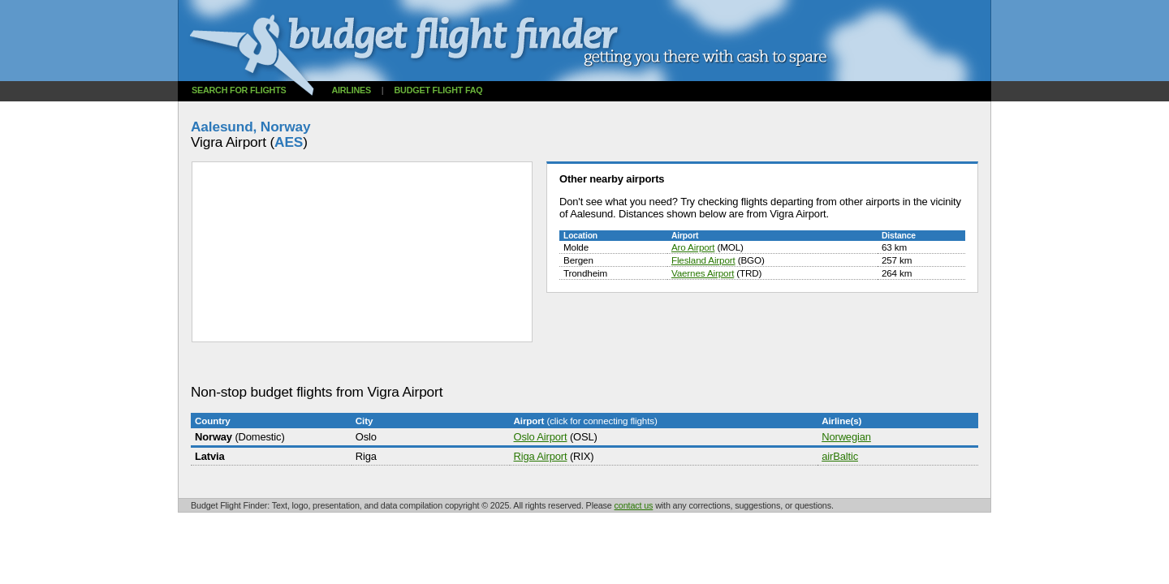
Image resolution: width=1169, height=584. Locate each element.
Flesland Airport (703, 260)
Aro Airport (692, 247)
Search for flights (239, 90)
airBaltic (840, 456)
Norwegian (846, 437)
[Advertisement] (486, 364)
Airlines (351, 90)
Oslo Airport (540, 437)
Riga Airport (540, 456)
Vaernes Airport (702, 273)
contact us (634, 505)
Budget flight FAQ (439, 90)
